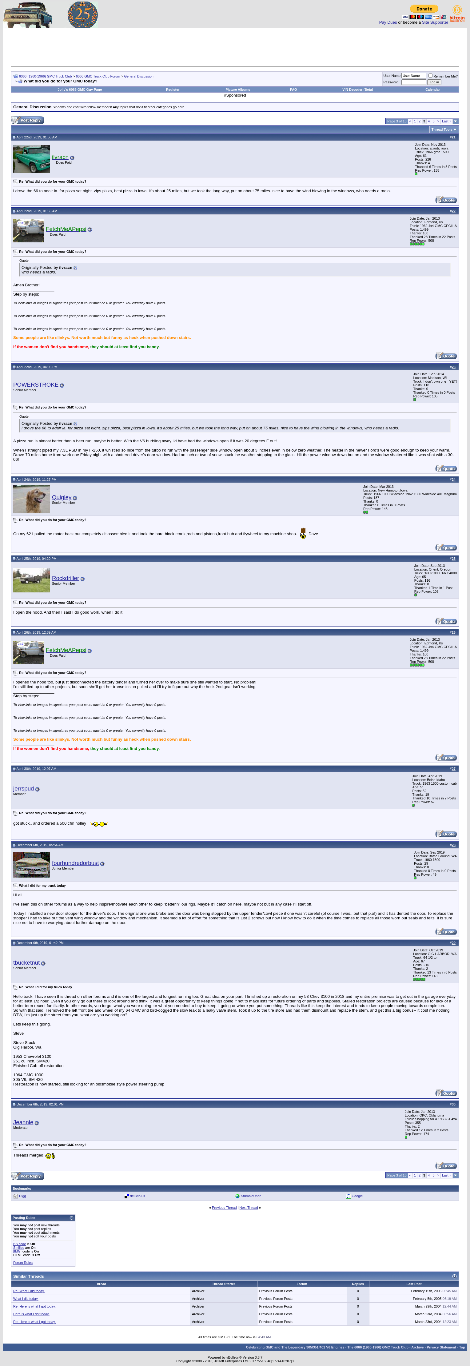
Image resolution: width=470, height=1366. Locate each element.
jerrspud (23, 788)
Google (357, 1196)
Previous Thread (224, 1207)
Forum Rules (23, 1262)
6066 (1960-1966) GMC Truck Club (45, 76)
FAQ (293, 89)
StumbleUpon (251, 1196)
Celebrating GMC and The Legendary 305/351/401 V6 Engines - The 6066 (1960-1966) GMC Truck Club (327, 1347)
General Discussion (138, 76)
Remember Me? (443, 76)
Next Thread (249, 1207)
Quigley (61, 497)
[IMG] (17, 1251)
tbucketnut (26, 962)
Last (446, 121)
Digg (22, 1196)
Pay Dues (388, 22)
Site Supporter (435, 22)
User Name (392, 76)
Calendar (432, 89)
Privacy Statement (441, 1347)
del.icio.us (137, 1196)
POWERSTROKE (35, 384)
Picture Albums (237, 89)
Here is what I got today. (31, 1314)
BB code (19, 1244)
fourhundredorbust (75, 863)
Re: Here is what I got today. (34, 1306)
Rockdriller (65, 578)
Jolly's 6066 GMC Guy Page (80, 89)
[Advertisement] (235, 52)
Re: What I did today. (29, 1291)
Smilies (18, 1247)
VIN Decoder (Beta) (357, 89)
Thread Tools (442, 129)
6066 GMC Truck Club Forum (98, 76)
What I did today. (25, 1298)
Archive (417, 1347)
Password (391, 82)
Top (462, 1347)
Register (173, 89)
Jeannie (23, 1122)
